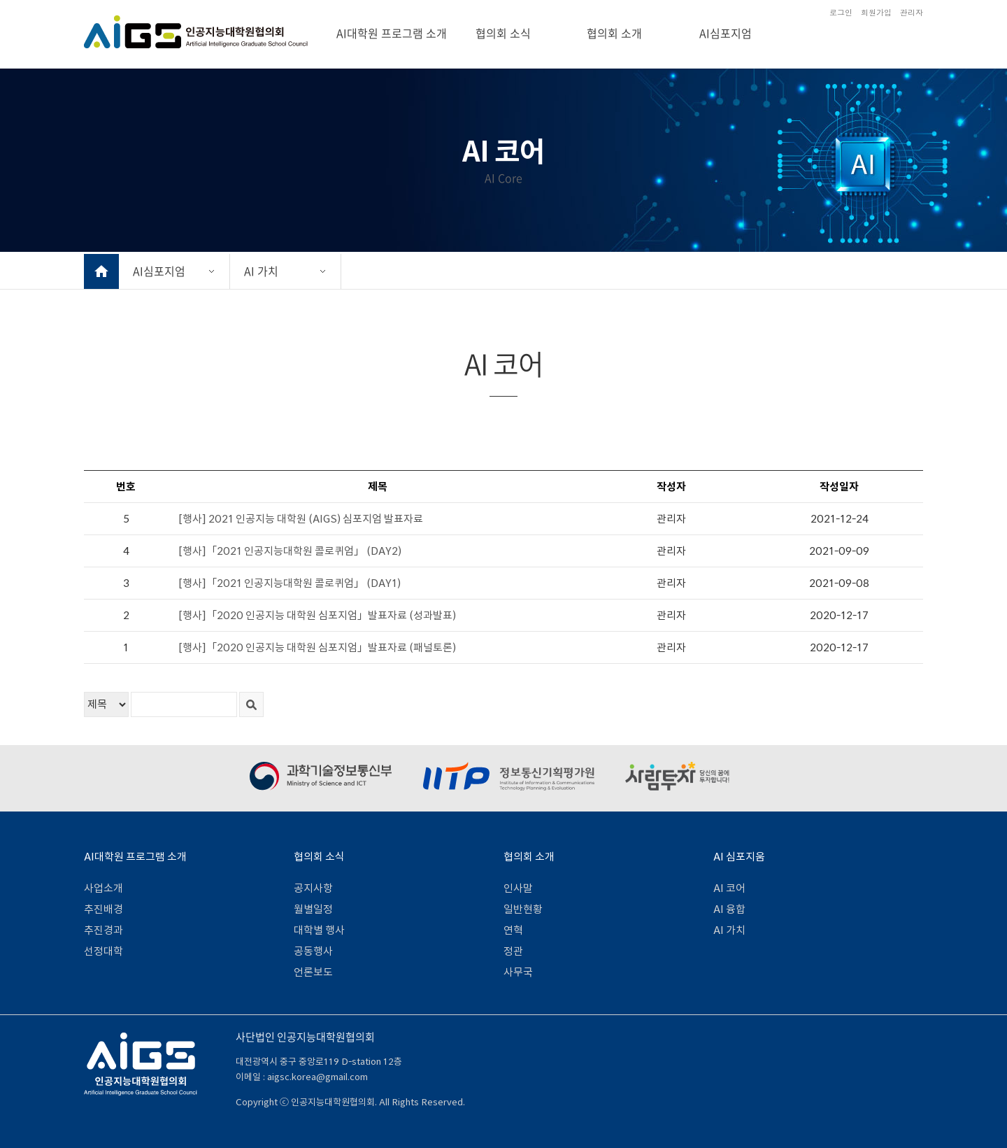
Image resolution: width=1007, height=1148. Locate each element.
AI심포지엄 (725, 32)
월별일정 (313, 909)
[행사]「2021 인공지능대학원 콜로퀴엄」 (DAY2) (289, 551)
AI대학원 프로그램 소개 (391, 32)
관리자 (911, 12)
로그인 (840, 12)
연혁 (513, 930)
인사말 (518, 888)
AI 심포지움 (739, 856)
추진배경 (103, 909)
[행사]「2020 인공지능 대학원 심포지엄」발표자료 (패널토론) (317, 647)
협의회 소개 (614, 32)
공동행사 (313, 951)
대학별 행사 (319, 930)
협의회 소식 (503, 32)
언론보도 (313, 972)
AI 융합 (729, 909)
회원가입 (876, 12)
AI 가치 (261, 270)
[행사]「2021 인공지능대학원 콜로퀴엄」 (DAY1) (289, 583)
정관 (513, 951)
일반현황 (523, 909)
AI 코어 (729, 888)
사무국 (518, 972)
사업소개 (103, 888)
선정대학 (103, 951)
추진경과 (103, 930)
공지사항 (313, 888)
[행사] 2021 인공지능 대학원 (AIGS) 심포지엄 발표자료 (300, 518)
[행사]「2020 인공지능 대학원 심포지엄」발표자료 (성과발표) (317, 615)
